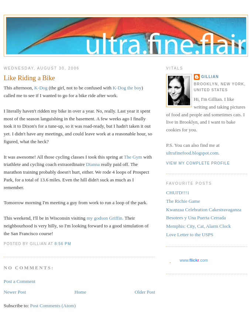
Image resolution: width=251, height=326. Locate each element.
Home (80, 292)
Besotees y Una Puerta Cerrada (196, 217)
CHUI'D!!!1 (177, 192)
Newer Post (15, 292)
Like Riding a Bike (29, 78)
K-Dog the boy (127, 88)
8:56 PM (63, 244)
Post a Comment (19, 281)
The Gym (133, 157)
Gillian (210, 77)
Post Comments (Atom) (53, 305)
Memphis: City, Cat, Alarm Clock (198, 226)
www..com (194, 260)
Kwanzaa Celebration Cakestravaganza (203, 209)
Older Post (145, 292)
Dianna (93, 164)
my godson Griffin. (105, 218)
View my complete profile (198, 163)
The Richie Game (183, 201)
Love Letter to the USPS (189, 234)
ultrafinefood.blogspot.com (192, 153)
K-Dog (41, 88)
